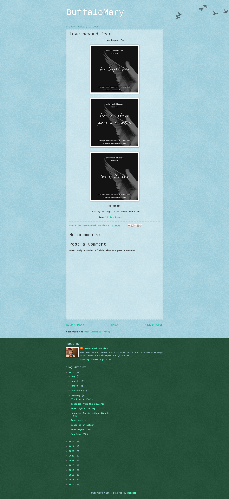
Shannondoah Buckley (95, 348)
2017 (72, 480)
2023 (72, 451)
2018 (72, 475)
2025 (72, 441)
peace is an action (82, 425)
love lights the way (83, 408)
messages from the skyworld (88, 404)
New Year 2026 (79, 434)
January (76, 395)
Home (114, 325)
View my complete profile (95, 359)
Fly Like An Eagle (82, 399)
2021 (72, 461)
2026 (72, 372)
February (77, 391)
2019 (72, 470)
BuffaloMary (95, 13)
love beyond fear (81, 429)
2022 (72, 456)
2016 (72, 484)
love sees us (78, 420)
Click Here (114, 217)
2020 (72, 465)
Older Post (154, 325)
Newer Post (75, 325)
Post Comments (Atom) (97, 332)
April (75, 381)
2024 (72, 446)
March (75, 386)
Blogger (131, 493)
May (74, 376)
